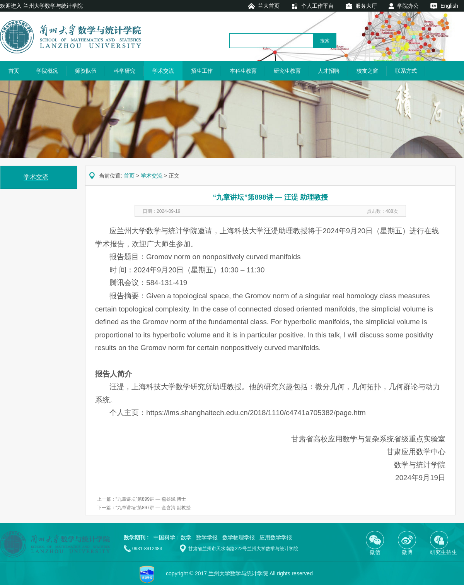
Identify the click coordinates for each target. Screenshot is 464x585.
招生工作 (202, 71)
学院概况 (47, 71)
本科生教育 (243, 71)
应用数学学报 (275, 537)
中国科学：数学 (172, 537)
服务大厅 (366, 6)
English (449, 6)
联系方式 (406, 71)
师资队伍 (86, 71)
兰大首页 (269, 6)
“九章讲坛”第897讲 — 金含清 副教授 (153, 507)
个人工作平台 (317, 6)
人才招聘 (328, 71)
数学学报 (207, 537)
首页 (14, 71)
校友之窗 (367, 71)
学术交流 (163, 71)
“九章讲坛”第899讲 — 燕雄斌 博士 (151, 499)
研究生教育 (287, 71)
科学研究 (124, 71)
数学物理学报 (238, 537)
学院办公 (408, 6)
